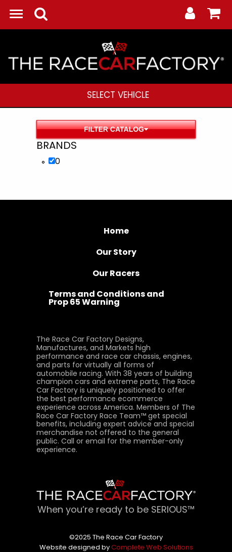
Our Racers (116, 273)
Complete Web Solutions (152, 547)
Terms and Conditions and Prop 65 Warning (106, 298)
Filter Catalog (116, 129)
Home (116, 231)
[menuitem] (118, 95)
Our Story (116, 252)
